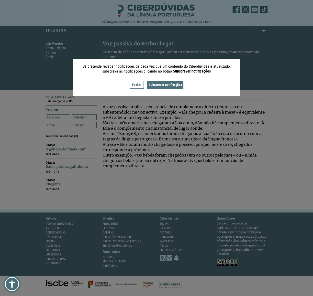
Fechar (137, 84)
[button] (12, 284)
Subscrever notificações (165, 84)
